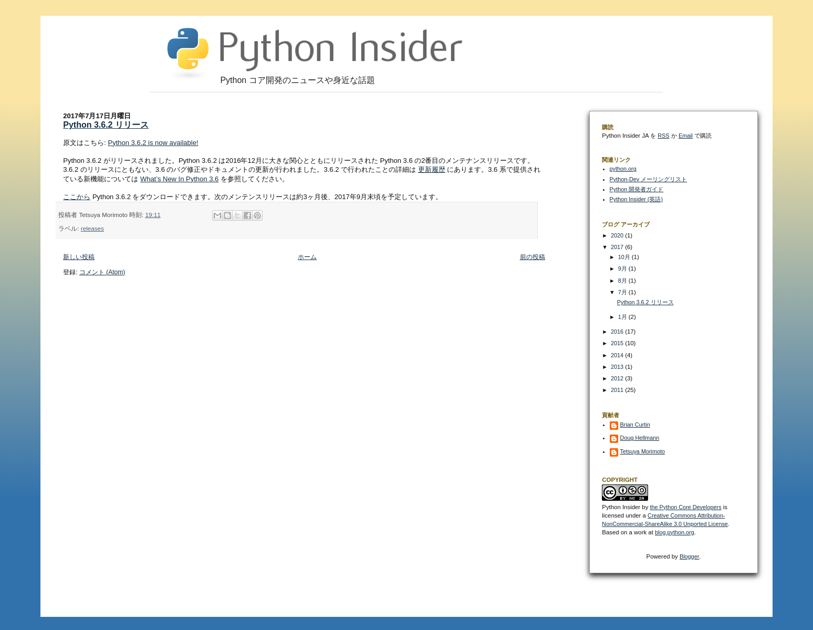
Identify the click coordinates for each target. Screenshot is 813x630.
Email (686, 135)
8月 (623, 280)
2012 (618, 378)
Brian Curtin (635, 424)
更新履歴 (431, 169)
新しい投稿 (79, 257)
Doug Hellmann (640, 438)
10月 (625, 257)
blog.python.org (674, 532)
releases (92, 228)
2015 (618, 343)
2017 (618, 247)
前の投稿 (532, 257)
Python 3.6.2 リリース (106, 124)
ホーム (307, 257)
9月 (623, 268)
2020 (618, 235)
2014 (618, 355)
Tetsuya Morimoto (642, 451)
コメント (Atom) (102, 272)
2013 (618, 367)
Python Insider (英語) (636, 199)
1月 (623, 317)
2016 (618, 331)
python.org (623, 169)
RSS (663, 135)
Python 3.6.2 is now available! (153, 143)
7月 (623, 292)
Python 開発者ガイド (637, 189)
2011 (618, 390)
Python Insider (621, 507)
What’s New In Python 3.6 (179, 179)
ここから (76, 197)
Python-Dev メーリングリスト (648, 179)
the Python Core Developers (686, 507)
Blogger (689, 556)
